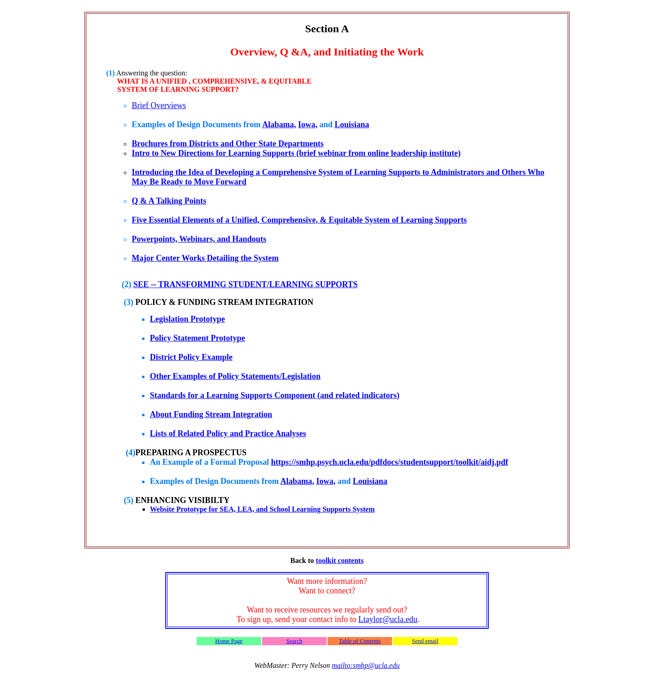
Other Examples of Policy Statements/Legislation (235, 376)
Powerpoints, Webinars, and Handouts (199, 239)
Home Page (229, 640)
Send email (425, 640)
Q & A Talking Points (169, 200)
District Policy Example (191, 357)
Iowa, (307, 124)
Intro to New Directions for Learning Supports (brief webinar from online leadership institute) (296, 153)
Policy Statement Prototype (197, 338)
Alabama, (279, 124)
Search (294, 640)
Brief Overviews (159, 105)
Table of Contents (360, 640)
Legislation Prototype (187, 319)
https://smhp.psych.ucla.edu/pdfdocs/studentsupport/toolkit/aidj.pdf (389, 462)
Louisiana (352, 124)
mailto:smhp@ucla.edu (366, 665)
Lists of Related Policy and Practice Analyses (228, 433)
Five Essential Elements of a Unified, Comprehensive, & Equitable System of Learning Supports (299, 219)
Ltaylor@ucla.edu (387, 619)
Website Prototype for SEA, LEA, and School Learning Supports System (262, 509)
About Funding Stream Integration (211, 414)
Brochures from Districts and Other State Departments (228, 143)
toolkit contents (339, 560)
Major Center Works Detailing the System (205, 258)
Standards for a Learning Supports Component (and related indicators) (274, 395)
